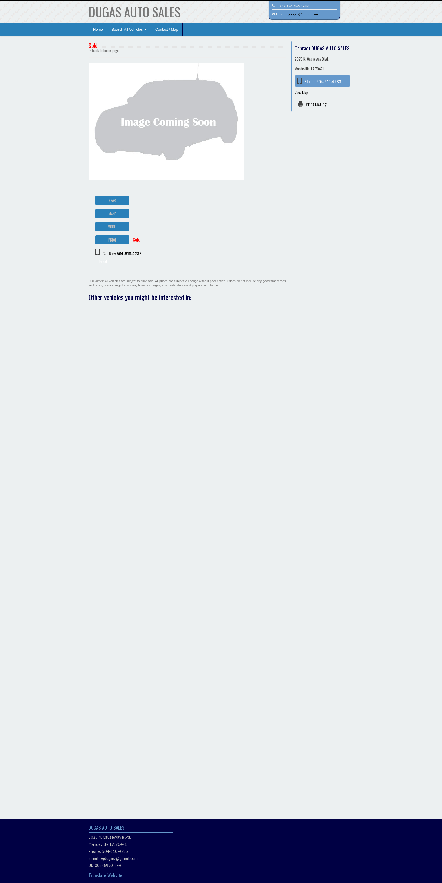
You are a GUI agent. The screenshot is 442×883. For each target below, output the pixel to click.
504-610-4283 (298, 5)
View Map (301, 93)
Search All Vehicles (129, 29)
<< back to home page (104, 50)
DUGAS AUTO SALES (134, 11)
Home (98, 29)
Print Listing (316, 104)
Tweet (103, 261)
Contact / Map (166, 29)
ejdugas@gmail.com (302, 14)
